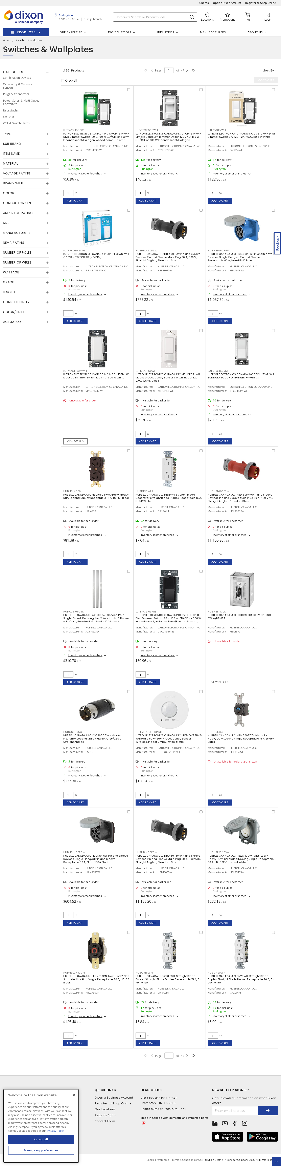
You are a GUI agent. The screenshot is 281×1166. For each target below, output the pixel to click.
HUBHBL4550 (72, 491)
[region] (41, 1126)
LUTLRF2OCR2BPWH (149, 732)
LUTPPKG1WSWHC (75, 250)
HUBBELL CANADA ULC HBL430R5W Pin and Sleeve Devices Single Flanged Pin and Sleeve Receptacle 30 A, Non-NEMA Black (95, 859)
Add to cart (75, 200)
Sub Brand (12, 144)
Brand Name (13, 183)
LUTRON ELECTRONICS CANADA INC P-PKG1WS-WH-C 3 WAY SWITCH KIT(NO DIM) (96, 255)
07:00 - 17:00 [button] (66, 19)
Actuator (12, 322)
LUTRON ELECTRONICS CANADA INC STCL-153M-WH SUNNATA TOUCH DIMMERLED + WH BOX (241, 376)
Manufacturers (213, 32)
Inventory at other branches (85, 173)
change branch (93, 19)
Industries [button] (165, 32)
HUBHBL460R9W (219, 250)
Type (7, 134)
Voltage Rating (17, 173)
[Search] (155, 17)
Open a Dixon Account (227, 3)
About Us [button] (255, 32)
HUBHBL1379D (217, 611)
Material (10, 163)
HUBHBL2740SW (219, 852)
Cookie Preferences (157, 1160)
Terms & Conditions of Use (187, 1160)
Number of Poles (17, 252)
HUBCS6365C (72, 732)
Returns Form (105, 1115)
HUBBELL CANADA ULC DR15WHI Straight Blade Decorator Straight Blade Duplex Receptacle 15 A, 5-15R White (169, 498)
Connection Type (18, 302)
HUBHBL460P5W (146, 852)
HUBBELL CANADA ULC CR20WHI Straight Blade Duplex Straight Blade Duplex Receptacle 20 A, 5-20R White (241, 979)
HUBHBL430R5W (74, 852)
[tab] (26, 72)
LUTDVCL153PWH (74, 130)
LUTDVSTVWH (217, 130)
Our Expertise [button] (71, 32)
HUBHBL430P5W (146, 250)
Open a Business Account (114, 1097)
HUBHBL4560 (217, 732)
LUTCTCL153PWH (147, 130)
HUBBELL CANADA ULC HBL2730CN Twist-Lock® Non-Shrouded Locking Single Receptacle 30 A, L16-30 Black (97, 979)
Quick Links (105, 1090)
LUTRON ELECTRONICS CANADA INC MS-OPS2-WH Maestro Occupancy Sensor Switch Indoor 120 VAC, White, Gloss (168, 377)
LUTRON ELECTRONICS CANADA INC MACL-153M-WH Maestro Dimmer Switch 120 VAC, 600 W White (97, 376)
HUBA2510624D (73, 611)
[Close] (73, 1095)
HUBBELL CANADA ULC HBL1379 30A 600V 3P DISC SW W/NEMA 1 (239, 616)
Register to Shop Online (260, 3)
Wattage (11, 272)
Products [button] (26, 32)
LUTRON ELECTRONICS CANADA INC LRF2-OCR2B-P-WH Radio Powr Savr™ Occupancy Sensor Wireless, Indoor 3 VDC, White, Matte (169, 739)
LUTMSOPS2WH (146, 371)
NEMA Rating (14, 243)
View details (75, 441)
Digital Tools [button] (119, 32)
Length (9, 292)
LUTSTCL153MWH (219, 371)
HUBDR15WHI (144, 491)
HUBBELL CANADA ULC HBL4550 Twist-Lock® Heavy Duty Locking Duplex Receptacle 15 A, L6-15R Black (96, 496)
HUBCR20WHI (217, 972)
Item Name (11, 153)
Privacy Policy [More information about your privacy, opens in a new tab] (55, 1130)
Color (8, 193)
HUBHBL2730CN (74, 972)
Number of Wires (17, 262)
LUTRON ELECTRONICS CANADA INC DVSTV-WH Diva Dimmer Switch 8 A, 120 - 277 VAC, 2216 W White (241, 135)
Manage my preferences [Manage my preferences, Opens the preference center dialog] (41, 1150)
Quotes (204, 3)
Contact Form (105, 1121)
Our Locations (105, 1109)
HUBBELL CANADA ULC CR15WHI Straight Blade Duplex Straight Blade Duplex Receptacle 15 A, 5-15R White (168, 979)
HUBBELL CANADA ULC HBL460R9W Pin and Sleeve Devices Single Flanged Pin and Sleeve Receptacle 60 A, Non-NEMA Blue (240, 257)
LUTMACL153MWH (75, 371)
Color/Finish (14, 312)
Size (6, 223)
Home (6, 40)
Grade (8, 282)
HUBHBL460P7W (218, 491)
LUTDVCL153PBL (146, 611)
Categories (13, 72)
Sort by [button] (268, 70)
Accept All (41, 1139)
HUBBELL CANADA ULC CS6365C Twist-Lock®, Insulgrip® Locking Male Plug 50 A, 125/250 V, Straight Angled (92, 739)
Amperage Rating (18, 213)
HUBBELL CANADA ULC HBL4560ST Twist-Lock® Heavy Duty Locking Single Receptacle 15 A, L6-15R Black (241, 739)
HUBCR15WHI (144, 972)
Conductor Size (17, 203)
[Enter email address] (235, 1110)
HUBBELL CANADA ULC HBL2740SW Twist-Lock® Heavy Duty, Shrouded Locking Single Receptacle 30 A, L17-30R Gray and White (241, 859)
